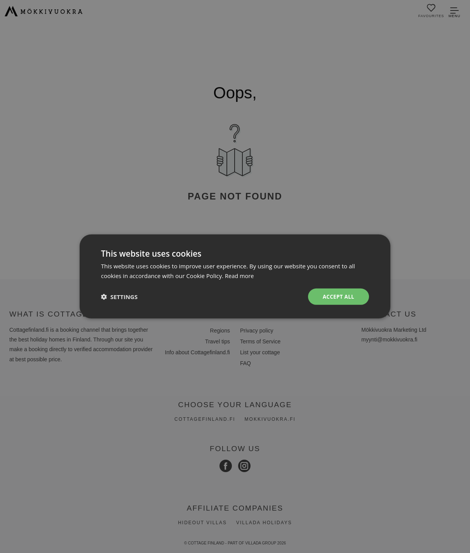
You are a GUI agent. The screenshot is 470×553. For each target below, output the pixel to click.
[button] (119, 296)
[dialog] (235, 276)
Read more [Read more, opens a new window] (240, 275)
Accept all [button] (337, 296)
